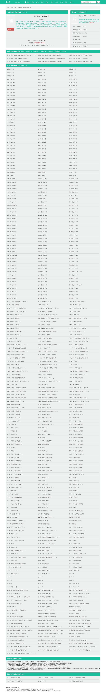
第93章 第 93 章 (73, 168)
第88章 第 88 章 (11, 165)
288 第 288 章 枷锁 (74, 384)
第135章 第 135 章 (73, 215)
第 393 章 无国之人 (74, 500)
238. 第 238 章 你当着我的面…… (15, 331)
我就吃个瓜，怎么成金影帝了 (80, 29)
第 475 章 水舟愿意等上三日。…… (16, 593)
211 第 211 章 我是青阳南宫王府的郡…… (17, 301)
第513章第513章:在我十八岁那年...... (78, 633)
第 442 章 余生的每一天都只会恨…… (16, 557)
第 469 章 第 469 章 (12, 587)
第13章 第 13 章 (11, 82)
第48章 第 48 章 (73, 119)
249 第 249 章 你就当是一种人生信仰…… (79, 341)
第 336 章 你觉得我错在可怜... (76, 437)
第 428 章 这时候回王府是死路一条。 (47, 540)
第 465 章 (71, 580)
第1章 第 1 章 (10, 69)
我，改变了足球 (76, 39)
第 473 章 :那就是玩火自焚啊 (45, 590)
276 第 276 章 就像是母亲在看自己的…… (79, 371)
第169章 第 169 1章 (12, 255)
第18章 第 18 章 (73, 86)
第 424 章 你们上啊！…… (13, 537)
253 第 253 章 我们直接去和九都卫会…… (17, 348)
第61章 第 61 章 (11, 135)
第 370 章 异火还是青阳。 (13, 477)
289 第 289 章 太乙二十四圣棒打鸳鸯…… (17, 388)
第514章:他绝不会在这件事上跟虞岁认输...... (18, 636)
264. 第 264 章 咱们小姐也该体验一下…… (80, 358)
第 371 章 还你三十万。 (44, 477)
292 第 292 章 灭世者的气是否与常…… (17, 391)
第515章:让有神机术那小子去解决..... (47, 636)
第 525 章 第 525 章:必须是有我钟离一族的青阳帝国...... (52, 58)
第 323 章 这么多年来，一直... (45, 424)
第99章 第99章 (72, 175)
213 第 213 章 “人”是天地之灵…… (77, 301)
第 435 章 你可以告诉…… (75, 547)
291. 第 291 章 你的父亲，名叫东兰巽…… (80, 388)
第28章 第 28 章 (11, 99)
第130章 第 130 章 (11, 212)
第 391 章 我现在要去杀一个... (15, 500)
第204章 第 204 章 (73, 291)
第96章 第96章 (72, 172)
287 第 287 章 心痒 (43, 384)
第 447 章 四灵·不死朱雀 (75, 560)
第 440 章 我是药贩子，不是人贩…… (47, 553)
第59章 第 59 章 (42, 132)
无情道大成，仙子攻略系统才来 (80, 46)
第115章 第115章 (11, 195)
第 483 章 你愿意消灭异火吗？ (76, 600)
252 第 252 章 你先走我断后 (76, 344)
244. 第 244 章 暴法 (12, 338)
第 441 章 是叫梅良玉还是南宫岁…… (78, 553)
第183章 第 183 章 (73, 268)
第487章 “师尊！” (11, 607)
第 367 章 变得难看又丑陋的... (15, 474)
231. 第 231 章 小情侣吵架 (75, 321)
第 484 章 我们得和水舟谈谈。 (15, 603)
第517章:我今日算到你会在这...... (15, 640)
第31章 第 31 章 (11, 102)
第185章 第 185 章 (42, 271)
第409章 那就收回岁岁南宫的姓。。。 (17, 520)
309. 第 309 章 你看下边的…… (77, 407)
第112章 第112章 (11, 192)
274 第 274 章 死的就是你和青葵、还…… (17, 371)
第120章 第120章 (73, 198)
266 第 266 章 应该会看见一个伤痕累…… (48, 361)
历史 (47, 2)
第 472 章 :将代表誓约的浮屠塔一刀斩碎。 (18, 590)
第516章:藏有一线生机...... (75, 636)
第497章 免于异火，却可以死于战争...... (48, 617)
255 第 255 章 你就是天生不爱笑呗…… (79, 348)
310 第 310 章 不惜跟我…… (14, 411)
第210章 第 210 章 (73, 298)
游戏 (56, 2)
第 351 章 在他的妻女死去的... (76, 454)
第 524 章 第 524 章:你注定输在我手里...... (79, 58)
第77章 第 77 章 (42, 152)
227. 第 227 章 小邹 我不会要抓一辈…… (48, 318)
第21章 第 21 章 (73, 89)
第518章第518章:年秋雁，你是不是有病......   (50, 640)
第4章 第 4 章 (10, 72)
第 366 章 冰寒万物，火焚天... (76, 470)
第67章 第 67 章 (11, 142)
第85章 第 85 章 (11, 162)
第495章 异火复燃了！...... (75, 613)
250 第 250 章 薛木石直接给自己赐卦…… (17, 344)
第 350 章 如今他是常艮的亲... (45, 454)
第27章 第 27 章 (73, 95)
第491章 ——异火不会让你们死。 (46, 610)
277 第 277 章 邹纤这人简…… (15, 374)
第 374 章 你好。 (42, 480)
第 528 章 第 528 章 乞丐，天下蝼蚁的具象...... (50, 55)
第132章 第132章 (73, 212)
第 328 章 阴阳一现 (12, 431)
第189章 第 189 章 (73, 275)
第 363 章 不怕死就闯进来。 (76, 467)
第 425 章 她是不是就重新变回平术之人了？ (49, 537)
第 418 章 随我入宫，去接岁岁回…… (16, 530)
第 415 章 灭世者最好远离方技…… (16, 527)
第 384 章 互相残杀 (74, 490)
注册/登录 (17, 2)
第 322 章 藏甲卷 (11, 424)
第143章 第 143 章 (42, 225)
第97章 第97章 (11, 175)
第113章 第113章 (42, 192)
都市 (42, 2)
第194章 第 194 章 (42, 281)
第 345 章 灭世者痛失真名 (75, 447)
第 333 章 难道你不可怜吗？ (76, 434)
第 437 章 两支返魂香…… (44, 550)
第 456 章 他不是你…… (75, 570)
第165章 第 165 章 (73, 248)
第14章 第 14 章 (42, 82)
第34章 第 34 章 (11, 105)
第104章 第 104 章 (42, 182)
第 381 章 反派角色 (74, 487)
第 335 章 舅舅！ (42, 437)
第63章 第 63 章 (73, 135)
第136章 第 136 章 (11, 218)
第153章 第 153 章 (73, 235)
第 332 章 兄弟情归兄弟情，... (45, 434)
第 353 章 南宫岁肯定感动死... (45, 457)
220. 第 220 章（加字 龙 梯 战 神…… (16, 311)
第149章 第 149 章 (42, 232)
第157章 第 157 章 (11, 242)
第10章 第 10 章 (11, 79)
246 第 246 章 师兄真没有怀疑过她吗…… (79, 338)
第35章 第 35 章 (42, 105)
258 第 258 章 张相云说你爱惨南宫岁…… (79, 351)
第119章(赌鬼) (41, 198)
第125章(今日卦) (42, 205)
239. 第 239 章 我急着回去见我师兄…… (48, 331)
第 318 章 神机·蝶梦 (74, 417)
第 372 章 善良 (72, 477)
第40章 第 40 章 (11, 112)
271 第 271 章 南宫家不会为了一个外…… (17, 368)
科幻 (52, 2)
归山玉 (43, 19)
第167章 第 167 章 (42, 251)
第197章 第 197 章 (42, 285)
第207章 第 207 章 (73, 295)
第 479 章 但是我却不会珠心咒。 (46, 597)
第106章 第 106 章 (11, 185)
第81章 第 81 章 (73, 155)
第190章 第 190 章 (11, 278)
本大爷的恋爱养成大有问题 (79, 42)
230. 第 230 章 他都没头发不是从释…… (48, 321)
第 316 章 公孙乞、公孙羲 (13, 417)
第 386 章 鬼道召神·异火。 (45, 494)
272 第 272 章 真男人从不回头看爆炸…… (48, 368)
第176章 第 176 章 (42, 261)
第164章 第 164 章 (42, 248)
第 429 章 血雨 (72, 540)
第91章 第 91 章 (11, 168)
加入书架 (11, 29)
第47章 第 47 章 (42, 119)
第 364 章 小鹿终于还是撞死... (15, 470)
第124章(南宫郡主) (12, 205)
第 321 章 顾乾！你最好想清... (76, 421)
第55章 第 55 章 (11, 129)
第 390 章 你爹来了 (74, 497)
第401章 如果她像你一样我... (45, 510)
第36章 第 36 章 (73, 105)
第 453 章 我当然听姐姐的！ (76, 567)
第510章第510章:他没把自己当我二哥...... (79, 630)
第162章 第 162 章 (73, 245)
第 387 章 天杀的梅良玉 (75, 494)
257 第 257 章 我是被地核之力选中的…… (48, 351)
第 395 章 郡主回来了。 (44, 504)
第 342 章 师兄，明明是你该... (76, 444)
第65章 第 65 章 (42, 139)
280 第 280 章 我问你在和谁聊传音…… (17, 378)
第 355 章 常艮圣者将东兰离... (15, 461)
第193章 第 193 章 (11, 281)
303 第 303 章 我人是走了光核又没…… (79, 401)
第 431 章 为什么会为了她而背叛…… (47, 543)
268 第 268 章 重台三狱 (13, 364)
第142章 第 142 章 (11, 225)
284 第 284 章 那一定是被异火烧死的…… (48, 381)
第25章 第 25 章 (11, 95)
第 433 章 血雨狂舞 (12, 547)
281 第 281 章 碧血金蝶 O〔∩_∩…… (47, 378)
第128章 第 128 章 (42, 208)
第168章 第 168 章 (73, 251)
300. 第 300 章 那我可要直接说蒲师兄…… (80, 397)
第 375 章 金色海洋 (74, 480)
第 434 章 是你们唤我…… (44, 547)
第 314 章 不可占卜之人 (44, 414)
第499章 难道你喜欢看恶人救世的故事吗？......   (19, 620)
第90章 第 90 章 (73, 165)
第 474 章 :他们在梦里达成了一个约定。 (79, 590)
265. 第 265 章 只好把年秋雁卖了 (15, 361)
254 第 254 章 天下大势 (44, 348)
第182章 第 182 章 (42, 268)
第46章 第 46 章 (11, 119)
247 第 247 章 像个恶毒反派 (14, 341)
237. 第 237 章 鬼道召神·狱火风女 (77, 328)
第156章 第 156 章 (73, 238)
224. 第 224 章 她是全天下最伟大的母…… (49, 315)
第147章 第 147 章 (73, 228)
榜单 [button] (71, 2)
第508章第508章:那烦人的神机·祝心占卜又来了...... (20, 630)
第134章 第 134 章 (42, 215)
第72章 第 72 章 (73, 145)
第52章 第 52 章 (11, 125)
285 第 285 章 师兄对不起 (75, 381)
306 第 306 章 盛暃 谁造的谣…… (77, 404)
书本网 (8, 2)
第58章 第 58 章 (11, 132)
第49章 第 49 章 (11, 122)
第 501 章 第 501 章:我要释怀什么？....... (79, 620)
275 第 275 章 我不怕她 (44, 371)
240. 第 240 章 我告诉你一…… (77, 331)
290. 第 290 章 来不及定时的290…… (47, 388)
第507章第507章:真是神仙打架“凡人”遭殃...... (80, 626)
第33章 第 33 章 (73, 102)
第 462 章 (71, 577)
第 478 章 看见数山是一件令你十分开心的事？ (19, 597)
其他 (66, 2)
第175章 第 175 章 (11, 261)
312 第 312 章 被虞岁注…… (76, 411)
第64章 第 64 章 (11, 139)
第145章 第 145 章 (11, 228)
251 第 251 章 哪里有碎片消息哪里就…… (48, 344)
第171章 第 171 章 (73, 255)
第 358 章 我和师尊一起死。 (14, 464)
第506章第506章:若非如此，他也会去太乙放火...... (51, 626)
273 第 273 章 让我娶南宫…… (76, 368)
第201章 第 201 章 (73, 288)
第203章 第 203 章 (42, 291)
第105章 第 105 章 (73, 182)
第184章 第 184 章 (11, 271)
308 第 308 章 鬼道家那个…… (45, 407)
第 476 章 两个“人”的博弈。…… (46, 593)
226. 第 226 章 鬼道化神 (13, 318)
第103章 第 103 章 (11, 182)
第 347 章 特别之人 (43, 451)
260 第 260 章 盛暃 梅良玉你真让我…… (48, 354)
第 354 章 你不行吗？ (74, 457)
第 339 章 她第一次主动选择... (76, 441)
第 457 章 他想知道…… (13, 573)
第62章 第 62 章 (42, 135)
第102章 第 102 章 (73, 178)
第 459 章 (71, 573)
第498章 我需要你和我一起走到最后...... (79, 617)
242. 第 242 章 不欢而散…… (45, 334)
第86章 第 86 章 (42, 162)
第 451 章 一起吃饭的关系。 (14, 567)
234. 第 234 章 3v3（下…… (76, 324)
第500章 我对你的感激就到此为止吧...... (48, 620)
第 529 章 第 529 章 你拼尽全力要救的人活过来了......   (39, 45)
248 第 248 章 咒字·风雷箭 (45, 341)
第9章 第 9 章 (72, 76)
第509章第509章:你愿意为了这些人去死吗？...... (50, 630)
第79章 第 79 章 (11, 155)
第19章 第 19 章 (11, 89)
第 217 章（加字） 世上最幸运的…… (16, 308)
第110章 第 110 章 (42, 188)
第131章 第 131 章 (42, 212)
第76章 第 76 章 (11, 152)
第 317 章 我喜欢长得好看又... (45, 417)
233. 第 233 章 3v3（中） (44, 324)
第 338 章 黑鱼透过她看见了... (45, 441)
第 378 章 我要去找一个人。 (76, 484)
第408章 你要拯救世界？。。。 (77, 517)
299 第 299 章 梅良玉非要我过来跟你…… (48, 397)
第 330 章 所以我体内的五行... (76, 431)
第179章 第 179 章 (42, 265)
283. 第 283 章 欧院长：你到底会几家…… (18, 381)
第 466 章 (9, 583)
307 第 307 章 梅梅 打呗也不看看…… (16, 407)
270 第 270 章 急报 (74, 364)
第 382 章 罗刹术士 (12, 490)
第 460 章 (9, 577)
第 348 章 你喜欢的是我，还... (76, 451)
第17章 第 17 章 (42, 86)
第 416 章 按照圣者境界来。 (45, 527)
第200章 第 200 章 (42, 288)
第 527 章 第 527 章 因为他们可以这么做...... (80, 55)
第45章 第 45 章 (73, 115)
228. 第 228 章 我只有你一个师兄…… (78, 318)
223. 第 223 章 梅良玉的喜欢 (14, 315)
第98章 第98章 (41, 175)
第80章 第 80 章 (42, 155)
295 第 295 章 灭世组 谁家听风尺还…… (17, 394)
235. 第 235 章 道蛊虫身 (13, 328)
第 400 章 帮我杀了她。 (13, 510)
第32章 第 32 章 (42, 102)
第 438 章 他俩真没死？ (75, 550)
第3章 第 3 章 (72, 69)
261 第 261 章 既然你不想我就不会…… (79, 354)
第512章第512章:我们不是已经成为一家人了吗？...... (51, 633)
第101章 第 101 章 (42, 178)
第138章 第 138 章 (73, 218)
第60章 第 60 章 (73, 132)
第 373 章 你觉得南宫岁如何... (15, 480)
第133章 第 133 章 (11, 215)
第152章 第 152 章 (42, 235)
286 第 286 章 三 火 (12, 384)
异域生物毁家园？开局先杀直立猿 (87, 15)
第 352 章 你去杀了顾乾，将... (15, 457)
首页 (8, 7)
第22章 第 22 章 (11, 92)
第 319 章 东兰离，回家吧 (13, 421)
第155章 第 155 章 (42, 238)
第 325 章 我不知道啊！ (13, 427)
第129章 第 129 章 (73, 208)
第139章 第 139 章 (11, 222)
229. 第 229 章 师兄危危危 (14, 321)
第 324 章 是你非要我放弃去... (76, 424)
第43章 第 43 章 (11, 115)
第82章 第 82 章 (11, 159)
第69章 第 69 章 (73, 142)
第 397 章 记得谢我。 (12, 507)
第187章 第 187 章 (11, 275)
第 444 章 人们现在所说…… (76, 557)
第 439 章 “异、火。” (12, 553)
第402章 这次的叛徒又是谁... (76, 510)
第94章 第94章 (11, 172)
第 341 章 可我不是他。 (44, 444)
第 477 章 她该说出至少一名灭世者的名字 (79, 593)
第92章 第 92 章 (42, 168)
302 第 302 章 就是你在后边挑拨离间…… (48, 401)
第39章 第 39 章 (73, 109)
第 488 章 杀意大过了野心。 (45, 607)
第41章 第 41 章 (42, 112)
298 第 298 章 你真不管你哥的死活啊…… (17, 397)
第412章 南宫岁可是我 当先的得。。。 (17, 524)
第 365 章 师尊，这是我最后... (45, 470)
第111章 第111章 (73, 188)
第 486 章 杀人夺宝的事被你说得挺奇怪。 (79, 603)
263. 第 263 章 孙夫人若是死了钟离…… (48, 358)
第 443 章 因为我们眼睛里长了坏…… (47, 557)
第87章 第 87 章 (73, 162)
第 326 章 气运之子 (43, 427)
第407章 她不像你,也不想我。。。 (47, 517)
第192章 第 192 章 (73, 278)
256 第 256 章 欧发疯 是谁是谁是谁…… (17, 351)
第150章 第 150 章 (73, 232)
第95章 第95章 (41, 172)
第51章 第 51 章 (73, 122)
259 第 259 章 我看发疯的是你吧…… (16, 354)
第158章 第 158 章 (42, 242)
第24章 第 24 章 (73, 92)
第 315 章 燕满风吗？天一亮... (76, 414)
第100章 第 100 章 (11, 178)
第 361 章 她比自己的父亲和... (15, 467)
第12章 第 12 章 (73, 79)
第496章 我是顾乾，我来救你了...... (16, 617)
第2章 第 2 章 (41, 69)
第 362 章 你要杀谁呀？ (44, 467)
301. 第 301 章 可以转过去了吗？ (15, 401)
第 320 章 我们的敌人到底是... (45, 421)
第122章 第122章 (42, 202)
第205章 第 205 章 (11, 295)
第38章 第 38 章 (42, 109)
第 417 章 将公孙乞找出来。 (76, 527)
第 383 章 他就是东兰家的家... (45, 490)
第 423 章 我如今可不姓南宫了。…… (78, 534)
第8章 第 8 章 (41, 76)
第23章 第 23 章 (42, 92)
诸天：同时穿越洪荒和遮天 (79, 26)
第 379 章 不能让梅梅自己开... (15, 487)
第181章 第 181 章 (11, 268)
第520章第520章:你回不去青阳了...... (16, 643)
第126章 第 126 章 (73, 205)
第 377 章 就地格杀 (43, 484)
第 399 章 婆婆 (72, 507)
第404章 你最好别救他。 (44, 514)
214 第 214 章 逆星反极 (13, 305)
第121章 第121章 (11, 202)
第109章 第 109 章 (11, 188)
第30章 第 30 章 (73, 99)
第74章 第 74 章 (42, 149)
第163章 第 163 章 (11, 248)
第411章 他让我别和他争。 (76, 520)
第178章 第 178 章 (11, 265)
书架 (27, 2)
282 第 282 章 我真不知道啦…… (77, 378)
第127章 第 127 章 (11, 208)
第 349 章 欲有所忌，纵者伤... (15, 454)
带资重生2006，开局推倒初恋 (80, 36)
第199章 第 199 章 (11, 288)
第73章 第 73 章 (11, 149)
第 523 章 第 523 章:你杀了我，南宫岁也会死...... (19, 61)
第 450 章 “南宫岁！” (74, 563)
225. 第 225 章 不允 (74, 315)
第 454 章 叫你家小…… (13, 570)
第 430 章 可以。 (11, 543)
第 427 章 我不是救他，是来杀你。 (16, 540)
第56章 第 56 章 (42, 129)
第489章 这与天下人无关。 (76, 607)
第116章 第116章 (42, 195)
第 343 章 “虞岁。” (11, 447)
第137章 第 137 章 (42, 218)
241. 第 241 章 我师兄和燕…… (15, 334)
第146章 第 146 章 (42, 228)
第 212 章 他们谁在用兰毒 (44, 301)
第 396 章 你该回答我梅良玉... (76, 504)
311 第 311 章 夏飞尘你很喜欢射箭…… (48, 411)
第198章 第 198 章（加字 (75, 285)
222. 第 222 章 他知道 (74, 311)
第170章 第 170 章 (42, 255)
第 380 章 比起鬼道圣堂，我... (45, 487)
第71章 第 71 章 (42, 145)
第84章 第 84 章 (73, 159)
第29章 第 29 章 (42, 99)
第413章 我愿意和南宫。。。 (45, 524)
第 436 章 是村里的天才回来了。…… (16, 550)
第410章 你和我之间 (43, 520)
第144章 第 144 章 (73, 225)
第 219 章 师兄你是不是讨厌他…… (78, 308)
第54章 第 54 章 (73, 125)
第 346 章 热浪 (11, 451)
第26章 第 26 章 (42, 95)
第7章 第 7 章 (10, 76)
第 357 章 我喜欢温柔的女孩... (76, 461)
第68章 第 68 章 (42, 142)
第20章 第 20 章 (42, 89)
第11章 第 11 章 (42, 79)
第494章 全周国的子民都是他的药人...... (48, 613)
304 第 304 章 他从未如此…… (15, 404)
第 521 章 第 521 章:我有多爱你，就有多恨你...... (81, 61)
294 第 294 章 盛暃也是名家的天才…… (79, 391)
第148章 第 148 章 (11, 232)
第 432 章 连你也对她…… (75, 543)
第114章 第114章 (73, 192)
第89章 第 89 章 (42, 165)
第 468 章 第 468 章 (74, 583)
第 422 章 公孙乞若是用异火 (45, 534)
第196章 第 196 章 (11, 285)
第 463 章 (9, 580)
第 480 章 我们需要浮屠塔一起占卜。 (78, 597)
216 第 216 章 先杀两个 (75, 305)
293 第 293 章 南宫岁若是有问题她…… (48, 391)
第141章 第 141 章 (73, 222)
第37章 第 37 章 (11, 109)
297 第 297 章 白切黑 (74, 394)
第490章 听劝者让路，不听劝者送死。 (17, 610)
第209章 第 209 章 (42, 298)
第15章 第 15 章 (73, 82)
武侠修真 (13, 7)
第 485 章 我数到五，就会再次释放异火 (48, 603)
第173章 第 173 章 (42, 258)
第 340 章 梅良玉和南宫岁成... (15, 444)
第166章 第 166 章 (11, 251)
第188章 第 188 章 (42, 275)
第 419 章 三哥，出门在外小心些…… (47, 530)
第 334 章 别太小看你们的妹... (15, 437)
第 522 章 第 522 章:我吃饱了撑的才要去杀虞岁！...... (51, 61)
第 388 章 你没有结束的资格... (15, 497)
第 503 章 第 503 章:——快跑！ (46, 623)
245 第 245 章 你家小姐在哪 (45, 338)
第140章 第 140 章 (42, 222)
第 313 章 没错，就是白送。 (14, 414)
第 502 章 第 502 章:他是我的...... (15, 623)
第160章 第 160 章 (11, 245)
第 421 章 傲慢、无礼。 (13, 534)
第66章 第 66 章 (73, 139)
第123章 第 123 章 (73, 202)
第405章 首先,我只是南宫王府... (77, 514)
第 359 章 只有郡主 (43, 464)
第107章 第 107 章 (42, 185)
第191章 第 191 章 (42, 278)
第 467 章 (40, 583)
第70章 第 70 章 (11, 145)
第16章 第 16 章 (11, 86)
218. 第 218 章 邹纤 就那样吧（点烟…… (48, 308)
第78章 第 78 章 (73, 152)
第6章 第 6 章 (72, 72)
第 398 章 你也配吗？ (43, 507)
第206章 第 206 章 (42, 295)
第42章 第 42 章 (73, 112)
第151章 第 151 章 (11, 235)
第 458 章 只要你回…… (44, 573)
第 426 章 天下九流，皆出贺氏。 (77, 537)
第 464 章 (40, 580)
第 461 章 (40, 577)
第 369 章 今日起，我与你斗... (76, 474)
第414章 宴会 (72, 524)
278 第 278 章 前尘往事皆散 (45, 374)
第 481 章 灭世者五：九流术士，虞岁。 (17, 600)
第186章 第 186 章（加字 (75, 271)
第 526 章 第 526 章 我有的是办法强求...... (18, 58)
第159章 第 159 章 (73, 242)
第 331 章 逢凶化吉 (12, 434)
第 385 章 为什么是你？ (13, 494)
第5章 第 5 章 (41, 72)
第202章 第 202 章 (11, 291)
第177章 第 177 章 (73, 261)
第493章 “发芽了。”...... (13, 613)
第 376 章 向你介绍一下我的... (15, 484)
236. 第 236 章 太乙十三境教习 (46, 328)
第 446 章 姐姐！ (42, 560)
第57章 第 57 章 (73, 129)
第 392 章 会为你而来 (43, 500)
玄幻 (32, 2)
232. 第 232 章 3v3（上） (13, 324)
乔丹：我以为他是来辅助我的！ (80, 33)
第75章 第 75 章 (73, 149)
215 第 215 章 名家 (43, 305)
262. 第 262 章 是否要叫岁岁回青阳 (16, 358)
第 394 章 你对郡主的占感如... (15, 504)
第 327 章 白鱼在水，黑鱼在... (76, 427)
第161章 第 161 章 (42, 245)
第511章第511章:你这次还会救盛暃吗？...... (18, 633)
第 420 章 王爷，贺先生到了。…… (78, 530)
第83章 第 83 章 (42, 159)
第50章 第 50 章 (42, 122)
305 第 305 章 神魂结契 (44, 404)
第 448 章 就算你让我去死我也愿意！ (16, 563)
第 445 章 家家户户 (12, 560)
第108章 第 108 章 (73, 185)
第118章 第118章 (11, 198)
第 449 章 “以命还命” (43, 563)
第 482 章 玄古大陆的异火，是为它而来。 (48, 600)
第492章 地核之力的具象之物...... (77, 610)
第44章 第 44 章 (42, 115)
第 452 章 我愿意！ (43, 567)
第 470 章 (40, 587)
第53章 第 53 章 (42, 125)
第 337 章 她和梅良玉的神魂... (15, 441)
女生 (61, 2)
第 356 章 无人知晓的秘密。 (45, 461)
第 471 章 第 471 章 (74, 587)
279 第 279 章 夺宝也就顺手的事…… (78, 374)
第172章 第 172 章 (11, 258)
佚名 (83, 17)
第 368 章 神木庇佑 (43, 474)
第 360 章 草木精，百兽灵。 (76, 464)
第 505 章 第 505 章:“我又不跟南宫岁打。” (18, 626)
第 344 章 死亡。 (42, 447)
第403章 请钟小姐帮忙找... (14, 514)
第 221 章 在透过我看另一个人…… (47, 311)
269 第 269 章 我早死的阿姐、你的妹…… (48, 364)
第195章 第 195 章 (73, 281)
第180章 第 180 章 (73, 265)
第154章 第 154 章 (11, 238)
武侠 (37, 2)
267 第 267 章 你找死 (74, 361)
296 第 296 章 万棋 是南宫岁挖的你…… (48, 394)
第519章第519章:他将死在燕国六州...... (79, 640)
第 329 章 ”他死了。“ (43, 431)
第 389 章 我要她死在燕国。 (45, 497)
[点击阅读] (91, 22)
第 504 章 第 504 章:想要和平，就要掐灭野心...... (81, 623)
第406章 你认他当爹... (12, 517)
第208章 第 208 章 (11, 298)
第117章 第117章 (73, 195)
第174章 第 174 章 (73, 258)
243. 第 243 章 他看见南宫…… (77, 334)
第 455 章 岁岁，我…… (44, 570)
